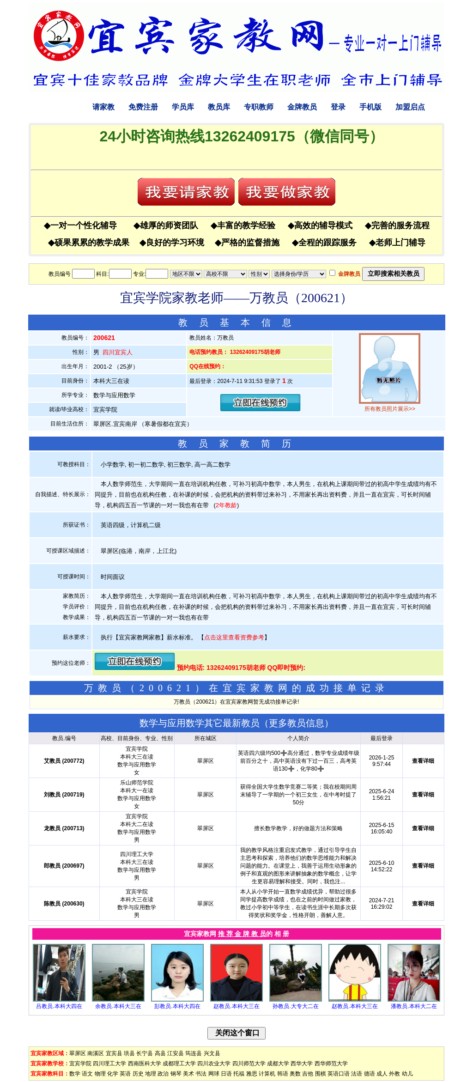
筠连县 (193, 1053)
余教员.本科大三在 (118, 1006)
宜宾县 (114, 1053)
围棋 (320, 1073)
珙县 (129, 1053)
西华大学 (302, 1063)
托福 (238, 1073)
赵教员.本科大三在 (236, 1006)
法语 (356, 1073)
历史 (138, 1073)
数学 (74, 1073)
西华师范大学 (331, 1063)
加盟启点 (410, 107)
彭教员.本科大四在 (177, 1006)
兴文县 (212, 1053)
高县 (160, 1053)
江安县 (175, 1053)
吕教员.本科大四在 (59, 1006)
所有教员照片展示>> (389, 409)
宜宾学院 (80, 1063)
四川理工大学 (109, 1063)
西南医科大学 (144, 1063)
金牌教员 (302, 107)
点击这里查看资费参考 (234, 637)
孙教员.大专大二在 (295, 1006)
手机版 (370, 107)
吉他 (307, 1073)
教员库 (219, 107)
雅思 (251, 1073)
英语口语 (338, 1073)
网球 (213, 1073)
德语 (369, 1073)
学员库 (183, 107)
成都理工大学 (179, 1063)
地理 (150, 1073)
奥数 (295, 1073)
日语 (226, 1073)
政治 (163, 1073)
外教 (394, 1073)
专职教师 (258, 107)
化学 (112, 1073)
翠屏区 (77, 1053)
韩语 (282, 1073)
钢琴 (176, 1073)
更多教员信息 (296, 723)
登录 (338, 107)
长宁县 (144, 1053)
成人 (382, 1073)
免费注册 (143, 107)
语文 (87, 1073)
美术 (188, 1073)
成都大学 (278, 1063)
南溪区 (95, 1053)
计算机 (267, 1073)
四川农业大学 (213, 1063)
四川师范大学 (249, 1063)
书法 (200, 1073)
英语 (125, 1073)
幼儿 (407, 1073)
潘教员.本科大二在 (414, 1006)
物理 (100, 1073)
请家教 (103, 107)
